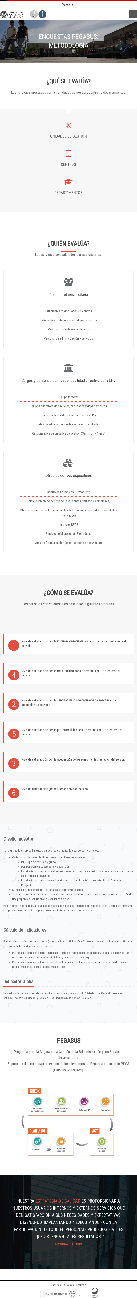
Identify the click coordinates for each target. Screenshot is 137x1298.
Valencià (67, 4)
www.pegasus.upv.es (68, 1244)
